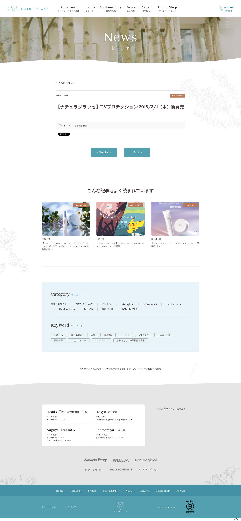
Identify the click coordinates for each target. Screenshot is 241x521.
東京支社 (106, 413)
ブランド (89, 8)
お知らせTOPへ (67, 82)
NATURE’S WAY (86, 304)
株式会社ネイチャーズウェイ (171, 409)
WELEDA (109, 304)
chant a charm (179, 304)
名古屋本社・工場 (67, 413)
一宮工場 (110, 433)
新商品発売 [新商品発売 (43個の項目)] (76, 335)
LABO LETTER (132, 309)
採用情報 (228, 8)
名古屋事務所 (61, 433)
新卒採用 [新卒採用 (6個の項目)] (58, 340)
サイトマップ (75, 510)
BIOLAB (89, 309)
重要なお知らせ (59, 304)
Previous (103, 152)
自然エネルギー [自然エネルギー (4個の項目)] (78, 340)
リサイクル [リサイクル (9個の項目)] (143, 335)
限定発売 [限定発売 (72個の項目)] (58, 335)
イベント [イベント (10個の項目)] (125, 335)
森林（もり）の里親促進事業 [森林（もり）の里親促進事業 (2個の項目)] (131, 340)
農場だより (109, 309)
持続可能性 (111, 8)
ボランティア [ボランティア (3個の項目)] (101, 340)
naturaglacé (131, 304)
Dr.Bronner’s (154, 304)
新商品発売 (81, 125)
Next (138, 152)
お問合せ (147, 8)
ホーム (86, 369)
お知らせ (131, 8)
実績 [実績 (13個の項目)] (93, 335)
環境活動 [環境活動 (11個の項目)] (108, 335)
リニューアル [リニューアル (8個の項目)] (164, 335)
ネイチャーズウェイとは (68, 8)
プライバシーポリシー (52, 510)
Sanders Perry (67, 309)
